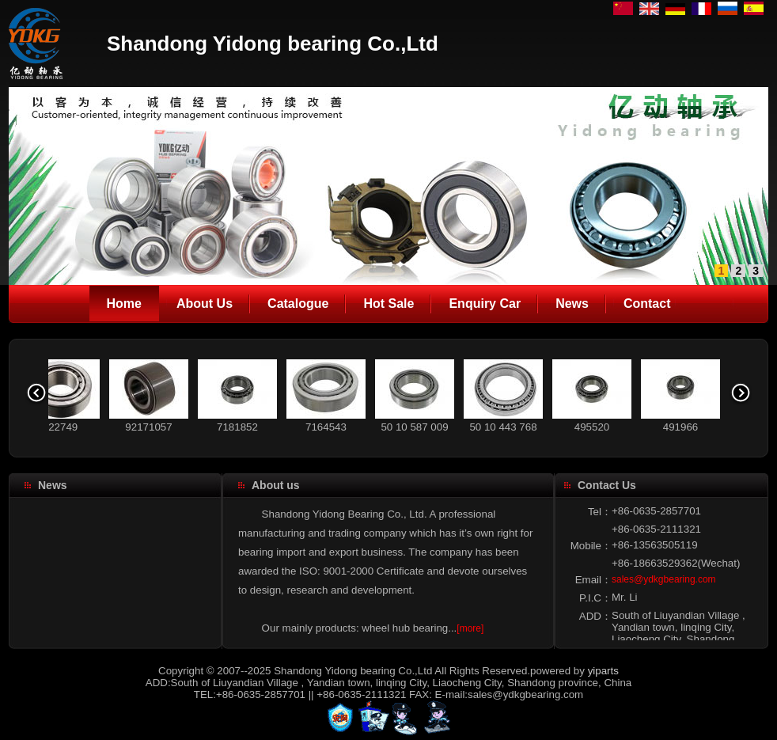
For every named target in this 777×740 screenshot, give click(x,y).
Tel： (600, 512)
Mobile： (591, 546)
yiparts (603, 671)
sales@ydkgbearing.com (664, 579)
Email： (593, 580)
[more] (470, 628)
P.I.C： (595, 598)
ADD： (595, 616)
